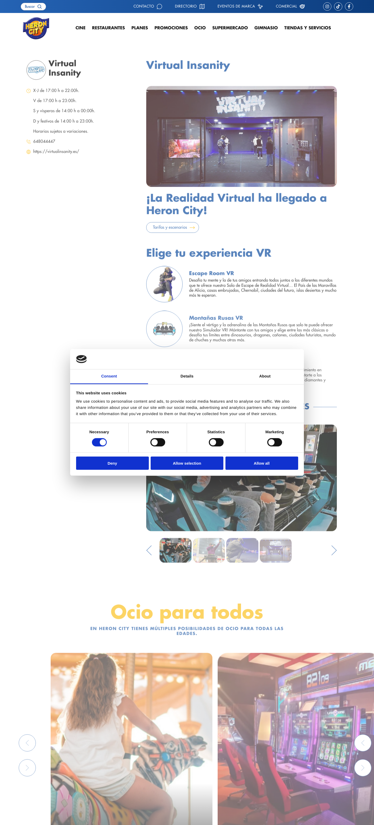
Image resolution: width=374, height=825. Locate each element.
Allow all (262, 463)
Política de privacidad (38, 817)
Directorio (186, 6)
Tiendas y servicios (307, 28)
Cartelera (110, 769)
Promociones (171, 28)
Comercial (286, 6)
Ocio (200, 28)
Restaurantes (108, 28)
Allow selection (187, 463)
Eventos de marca (236, 6)
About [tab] (265, 376)
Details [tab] (187, 376)
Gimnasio (266, 28)
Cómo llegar (208, 769)
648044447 (44, 148)
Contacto (143, 6)
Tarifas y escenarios (170, 233)
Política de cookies (78, 817)
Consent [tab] (109, 376)
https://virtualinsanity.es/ (56, 158)
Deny (112, 463)
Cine (81, 28)
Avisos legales (111, 817)
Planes (139, 28)
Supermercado (230, 28)
